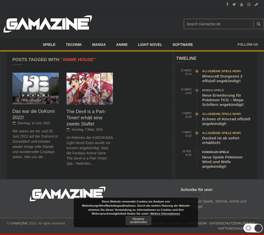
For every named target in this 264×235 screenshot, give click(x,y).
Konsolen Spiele (215, 152)
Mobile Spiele (213, 90)
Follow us (247, 44)
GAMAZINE (19, 223)
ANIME (122, 45)
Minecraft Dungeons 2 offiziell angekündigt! (222, 78)
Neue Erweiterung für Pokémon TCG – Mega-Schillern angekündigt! (223, 100)
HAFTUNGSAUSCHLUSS (237, 228)
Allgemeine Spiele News (221, 71)
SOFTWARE (182, 45)
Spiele (49, 45)
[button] (253, 227)
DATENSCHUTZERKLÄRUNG (232, 223)
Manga (99, 45)
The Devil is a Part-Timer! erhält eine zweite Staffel (86, 118)
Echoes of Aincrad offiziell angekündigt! (226, 121)
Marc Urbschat (31, 100)
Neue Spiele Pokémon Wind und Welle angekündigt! (222, 162)
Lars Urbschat (85, 100)
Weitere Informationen (165, 213)
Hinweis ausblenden (138, 220)
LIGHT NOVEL (150, 45)
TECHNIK (74, 45)
